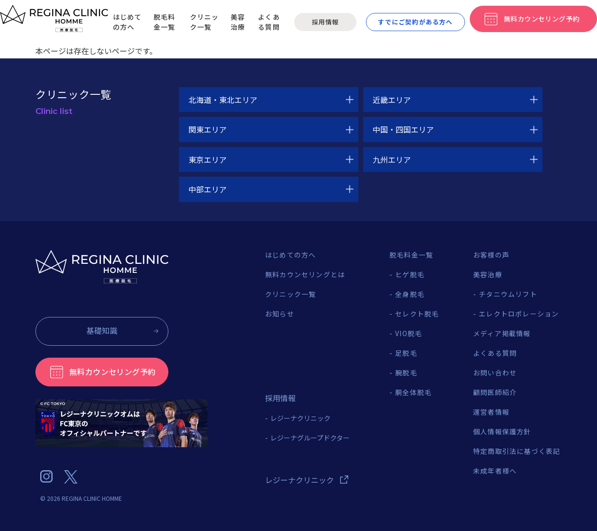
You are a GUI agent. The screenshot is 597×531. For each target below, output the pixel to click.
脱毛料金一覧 (165, 22)
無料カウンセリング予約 (112, 371)
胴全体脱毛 (413, 392)
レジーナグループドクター (310, 437)
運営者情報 (491, 412)
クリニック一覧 (204, 22)
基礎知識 (102, 330)
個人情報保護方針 (502, 431)
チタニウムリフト (508, 294)
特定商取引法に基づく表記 (516, 451)
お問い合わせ (495, 372)
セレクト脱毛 (417, 313)
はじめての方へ (127, 22)
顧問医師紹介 (495, 392)
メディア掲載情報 (502, 333)
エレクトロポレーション (519, 313)
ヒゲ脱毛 (409, 274)
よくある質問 (269, 22)
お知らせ (279, 313)
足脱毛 (406, 353)
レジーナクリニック (300, 418)
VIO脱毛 (408, 333)
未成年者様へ (495, 470)
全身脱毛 (409, 294)
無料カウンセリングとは (305, 274)
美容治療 (238, 22)
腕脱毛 (406, 372)
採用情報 (325, 21)
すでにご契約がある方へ (415, 21)
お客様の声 (491, 255)
